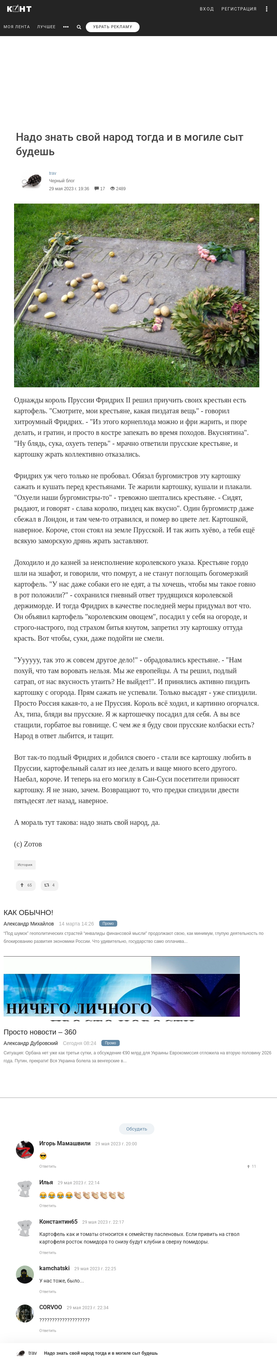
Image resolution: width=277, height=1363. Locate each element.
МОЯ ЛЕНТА (17, 27)
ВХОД (207, 9)
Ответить (47, 1166)
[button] (266, 9)
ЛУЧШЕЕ (46, 27)
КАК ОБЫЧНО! (28, 912)
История (25, 865)
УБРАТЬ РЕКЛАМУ (112, 27)
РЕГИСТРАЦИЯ (239, 9)
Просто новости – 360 (40, 1032)
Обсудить (136, 1129)
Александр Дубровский (31, 1043)
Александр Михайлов (29, 924)
